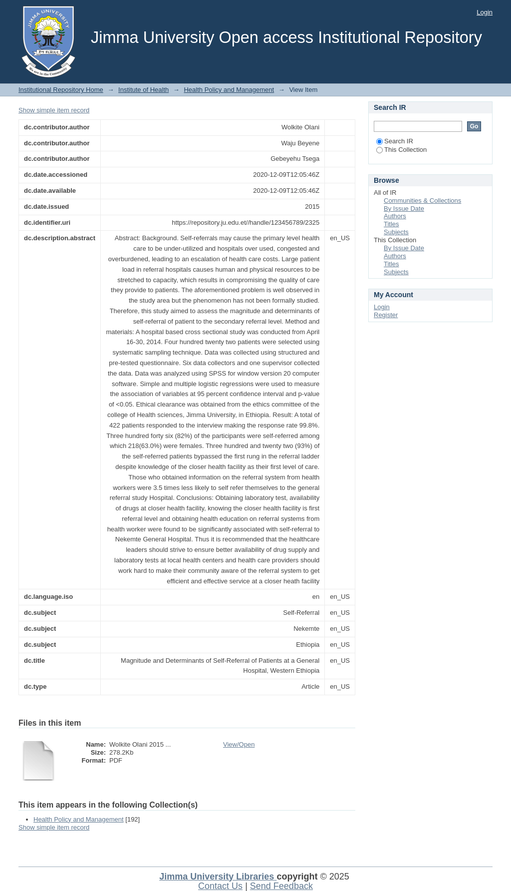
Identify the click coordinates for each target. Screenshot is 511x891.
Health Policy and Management (229, 89)
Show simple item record (53, 110)
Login (485, 12)
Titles (391, 224)
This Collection (401, 149)
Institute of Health (143, 89)
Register (386, 315)
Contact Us (220, 886)
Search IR (394, 141)
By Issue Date (404, 208)
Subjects (396, 232)
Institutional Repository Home (60, 89)
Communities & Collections (422, 200)
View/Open (239, 744)
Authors (395, 216)
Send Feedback (281, 886)
